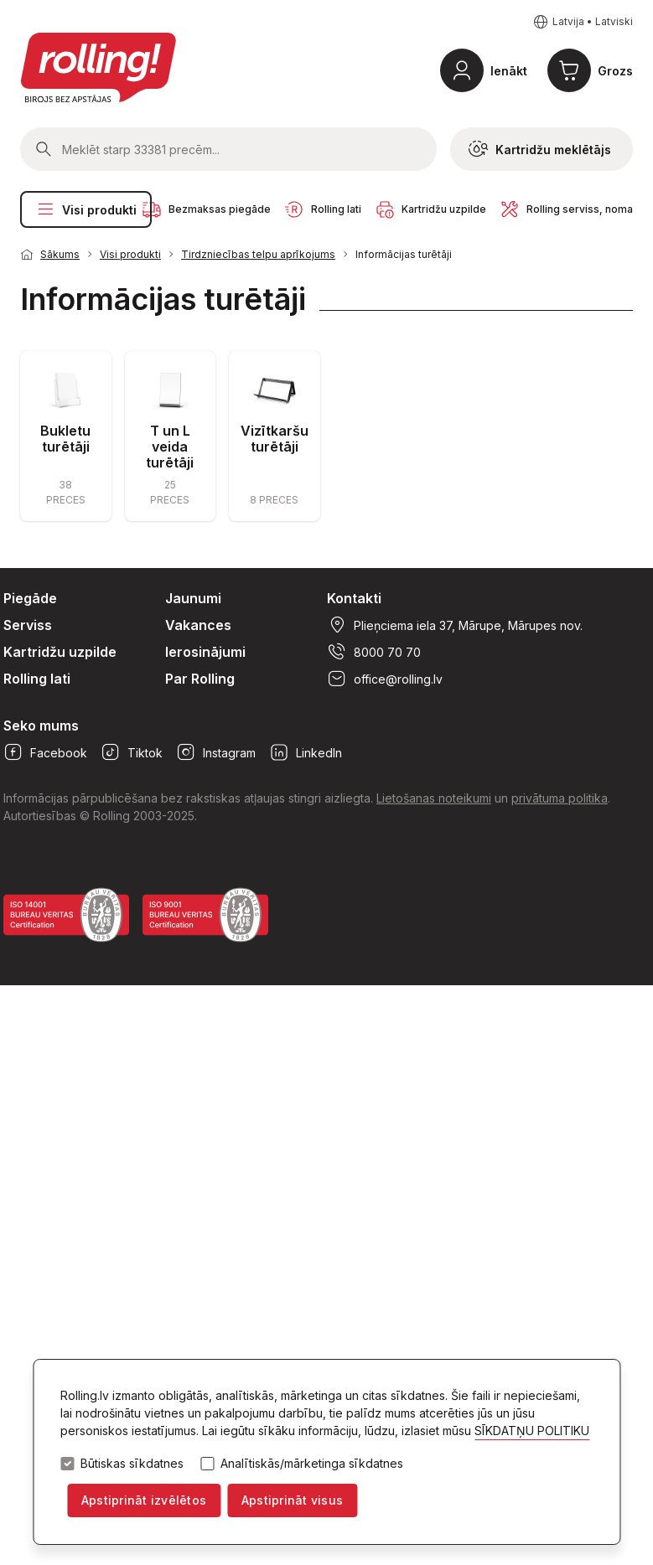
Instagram (216, 752)
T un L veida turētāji (170, 446)
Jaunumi (193, 598)
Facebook (45, 752)
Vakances (198, 625)
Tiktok (132, 752)
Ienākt (508, 71)
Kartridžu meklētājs (540, 149)
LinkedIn (305, 752)
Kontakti (354, 598)
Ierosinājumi (205, 651)
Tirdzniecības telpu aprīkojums (258, 254)
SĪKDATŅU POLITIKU (531, 1430)
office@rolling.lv (385, 679)
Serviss (27, 625)
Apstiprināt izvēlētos (143, 1500)
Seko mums (41, 725)
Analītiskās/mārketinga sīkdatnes (311, 1463)
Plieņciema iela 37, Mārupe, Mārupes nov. (455, 625)
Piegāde (30, 598)
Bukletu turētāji (65, 438)
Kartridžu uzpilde (60, 651)
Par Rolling (200, 678)
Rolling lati (36, 678)
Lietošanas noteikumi (433, 798)
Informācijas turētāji (403, 254)
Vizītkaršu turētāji (274, 438)
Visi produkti (86, 209)
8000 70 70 (374, 652)
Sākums (60, 254)
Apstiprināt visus (292, 1500)
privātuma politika (559, 798)
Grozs (615, 71)
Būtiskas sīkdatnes (132, 1463)
